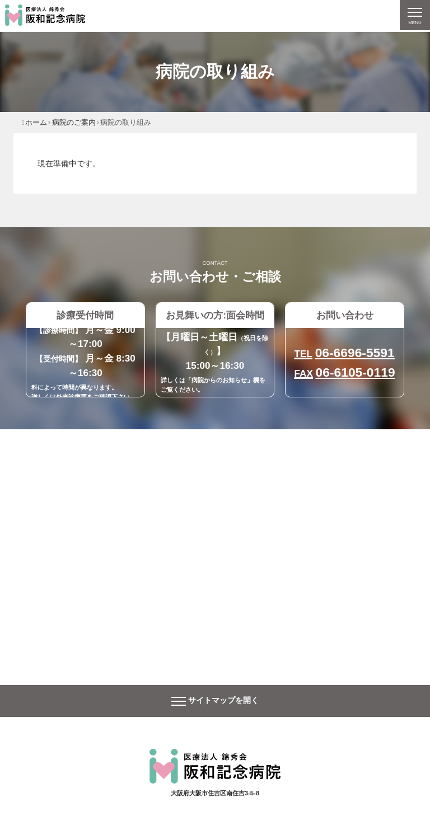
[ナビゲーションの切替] (414, 16)
